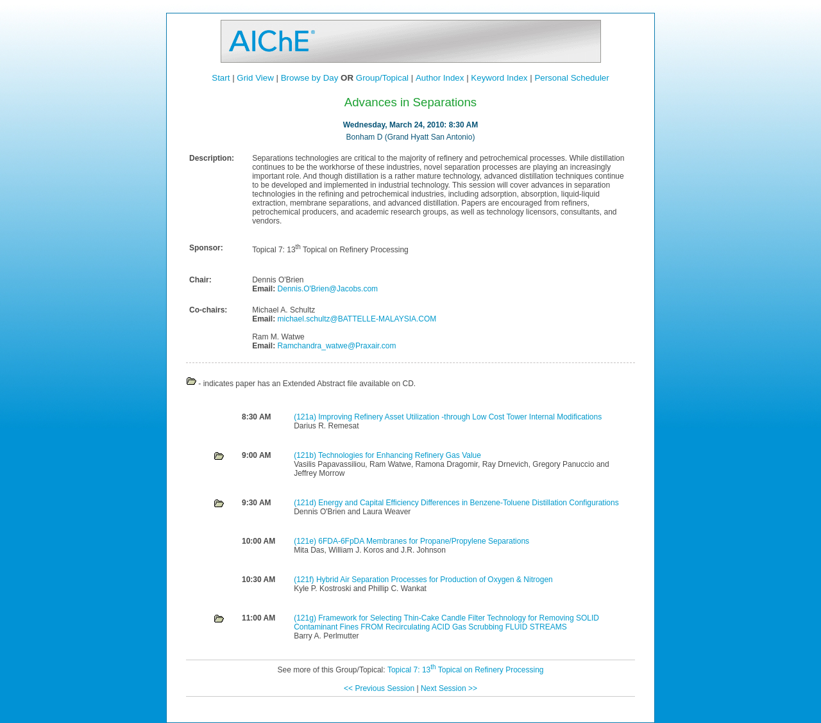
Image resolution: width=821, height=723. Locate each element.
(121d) (306, 502)
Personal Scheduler (571, 78)
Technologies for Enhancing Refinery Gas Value (399, 455)
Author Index (440, 78)
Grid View (255, 78)
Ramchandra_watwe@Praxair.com (335, 345)
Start (221, 78)
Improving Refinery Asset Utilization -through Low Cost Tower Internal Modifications (460, 416)
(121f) (305, 579)
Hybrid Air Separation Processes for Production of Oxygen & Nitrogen (434, 579)
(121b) (306, 455)
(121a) (306, 416)
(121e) (306, 541)
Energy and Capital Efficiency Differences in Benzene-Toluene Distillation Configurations (468, 502)
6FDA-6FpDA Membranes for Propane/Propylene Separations (423, 541)
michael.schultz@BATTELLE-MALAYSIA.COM (355, 318)
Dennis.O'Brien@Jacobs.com (326, 288)
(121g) (306, 617)
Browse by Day (310, 78)
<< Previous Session (379, 688)
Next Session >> (449, 688)
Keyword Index (499, 78)
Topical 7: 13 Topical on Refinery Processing (465, 669)
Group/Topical (382, 78)
